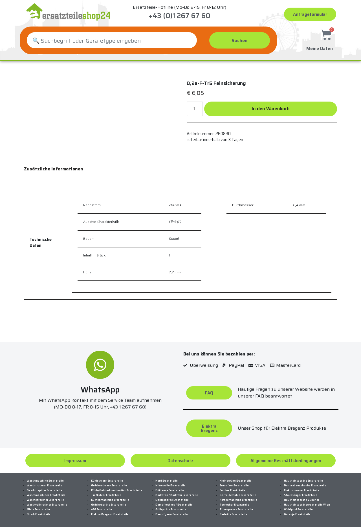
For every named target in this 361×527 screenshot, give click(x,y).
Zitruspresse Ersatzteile (236, 509)
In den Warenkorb (271, 108)
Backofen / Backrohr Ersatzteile (176, 495)
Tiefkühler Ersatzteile (106, 495)
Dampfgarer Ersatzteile (171, 514)
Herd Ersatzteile (166, 481)
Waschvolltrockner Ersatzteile (47, 505)
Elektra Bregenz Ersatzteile (110, 514)
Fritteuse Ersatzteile (169, 490)
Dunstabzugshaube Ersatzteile (305, 486)
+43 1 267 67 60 (127, 406)
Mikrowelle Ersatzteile (170, 486)
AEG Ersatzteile (101, 509)
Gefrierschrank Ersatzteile (109, 486)
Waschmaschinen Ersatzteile (46, 495)
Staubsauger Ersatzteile (300, 495)
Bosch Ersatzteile (38, 514)
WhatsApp (100, 389)
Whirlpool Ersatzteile (298, 509)
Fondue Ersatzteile (232, 490)
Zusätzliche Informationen (53, 168)
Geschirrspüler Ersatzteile (44, 490)
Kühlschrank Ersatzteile (107, 481)
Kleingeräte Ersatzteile (236, 481)
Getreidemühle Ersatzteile (238, 495)
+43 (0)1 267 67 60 (179, 15)
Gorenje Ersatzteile (297, 514)
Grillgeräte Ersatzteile (170, 509)
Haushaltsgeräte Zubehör (301, 500)
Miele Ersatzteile (38, 509)
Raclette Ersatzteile (233, 514)
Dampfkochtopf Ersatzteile (174, 505)
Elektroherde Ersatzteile (172, 500)
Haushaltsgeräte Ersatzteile (303, 481)
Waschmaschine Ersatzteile (45, 481)
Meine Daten (319, 47)
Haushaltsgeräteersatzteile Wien (307, 505)
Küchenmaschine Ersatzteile (110, 500)
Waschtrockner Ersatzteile (44, 486)
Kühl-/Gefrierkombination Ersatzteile (116, 490)
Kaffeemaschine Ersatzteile (238, 500)
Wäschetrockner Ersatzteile (45, 500)
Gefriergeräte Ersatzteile (108, 505)
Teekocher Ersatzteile (234, 505)
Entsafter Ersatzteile (234, 486)
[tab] (53, 169)
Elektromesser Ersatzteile (301, 490)
